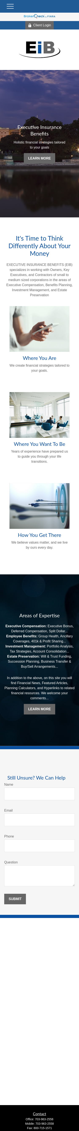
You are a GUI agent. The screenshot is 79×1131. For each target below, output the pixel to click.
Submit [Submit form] (15, 899)
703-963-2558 (44, 1119)
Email (8, 810)
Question (11, 862)
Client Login (39, 25)
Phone (9, 836)
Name (8, 784)
